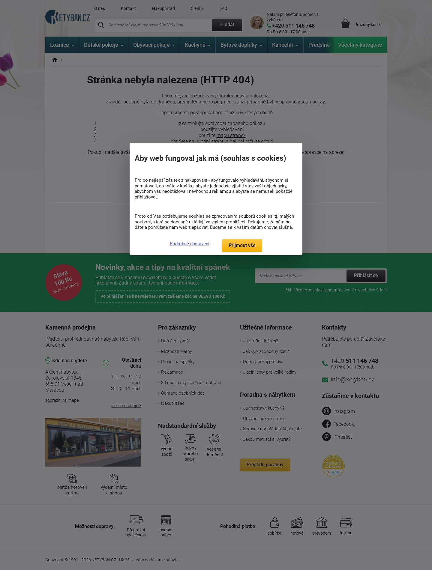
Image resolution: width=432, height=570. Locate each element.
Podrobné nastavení (189, 243)
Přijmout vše (242, 245)
